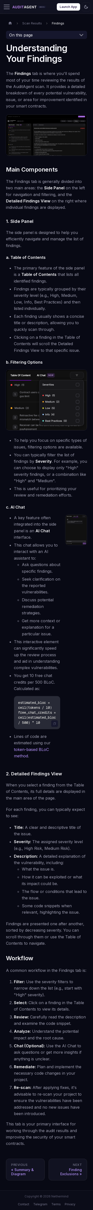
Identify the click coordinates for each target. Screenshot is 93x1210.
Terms (56, 1204)
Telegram (40, 1204)
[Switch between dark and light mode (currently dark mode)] (86, 6)
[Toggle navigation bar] (6, 7)
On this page (21, 35)
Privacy (70, 1204)
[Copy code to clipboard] (54, 723)
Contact (23, 1204)
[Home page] (10, 23)
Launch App (68, 7)
